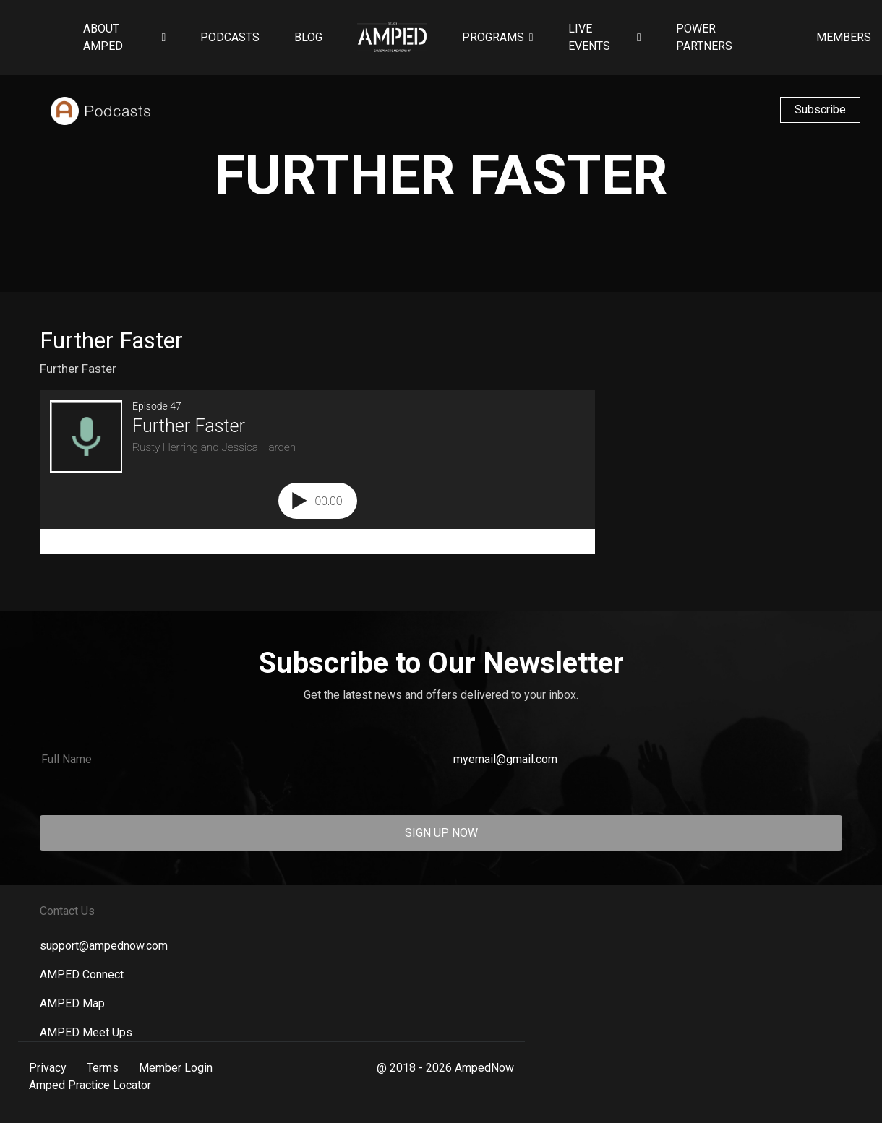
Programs (493, 37)
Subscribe (820, 109)
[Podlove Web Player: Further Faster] (317, 472)
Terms (103, 1068)
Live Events (589, 37)
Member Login (176, 1068)
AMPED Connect (82, 974)
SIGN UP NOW (441, 833)
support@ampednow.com (104, 945)
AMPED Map (72, 1003)
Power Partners (704, 37)
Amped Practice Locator (90, 1085)
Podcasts (230, 37)
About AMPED (103, 37)
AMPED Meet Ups (86, 1032)
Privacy (48, 1068)
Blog (308, 37)
